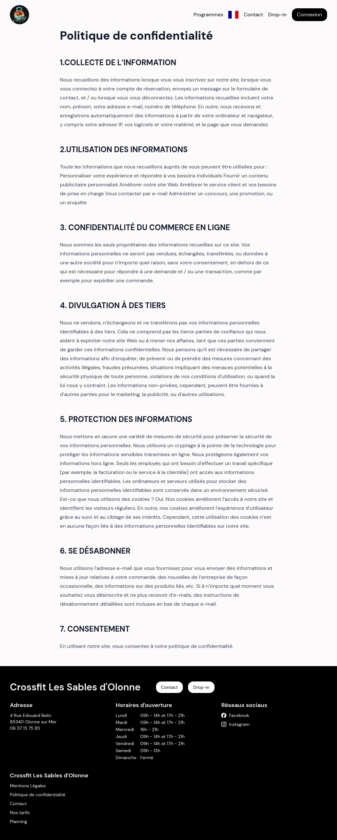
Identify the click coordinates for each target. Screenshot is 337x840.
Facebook (235, 715)
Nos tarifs (20, 812)
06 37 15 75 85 (25, 728)
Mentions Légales (28, 786)
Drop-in (277, 14)
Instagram (235, 724)
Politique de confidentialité (37, 794)
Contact (253, 14)
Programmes (208, 14)
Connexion (309, 14)
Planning (18, 821)
